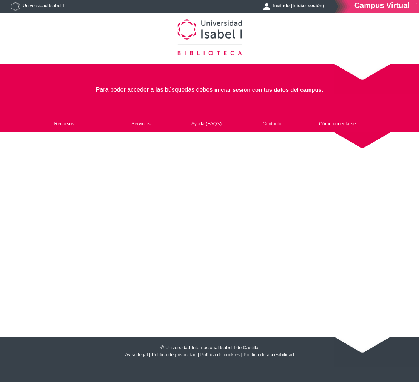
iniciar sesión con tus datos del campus (268, 89)
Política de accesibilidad (268, 354)
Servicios (141, 123)
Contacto (271, 123)
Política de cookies (220, 354)
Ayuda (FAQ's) (206, 123)
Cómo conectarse (337, 123)
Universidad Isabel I (43, 5)
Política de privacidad (174, 354)
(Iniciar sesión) (307, 5)
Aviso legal (136, 354)
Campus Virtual (382, 5)
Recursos (64, 123)
